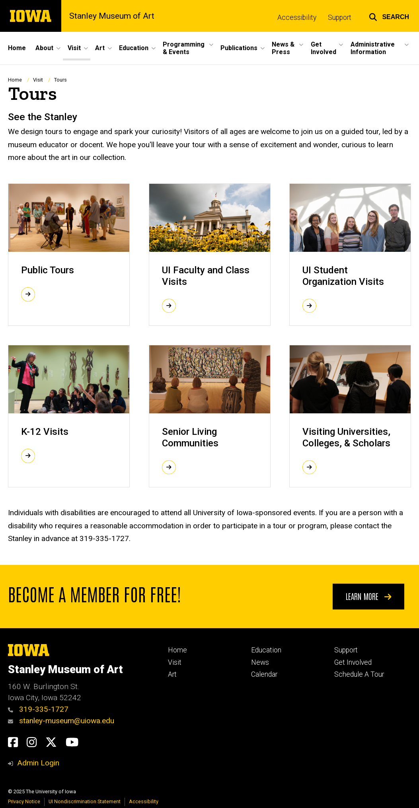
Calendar (264, 674)
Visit (38, 80)
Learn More (369, 596)
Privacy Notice (24, 801)
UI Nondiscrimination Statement (85, 801)
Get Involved (353, 662)
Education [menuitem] (133, 48)
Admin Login (38, 762)
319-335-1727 (38, 709)
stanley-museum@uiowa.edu (61, 720)
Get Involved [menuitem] (323, 48)
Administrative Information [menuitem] (373, 48)
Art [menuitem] (100, 48)
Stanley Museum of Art (111, 16)
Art (172, 674)
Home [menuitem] (17, 48)
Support (339, 17)
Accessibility (296, 17)
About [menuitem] (44, 48)
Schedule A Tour (359, 674)
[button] (389, 16)
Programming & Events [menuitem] (184, 48)
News (260, 662)
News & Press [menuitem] (283, 48)
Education (266, 650)
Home (15, 80)
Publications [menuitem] (238, 48)
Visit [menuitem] (74, 48)
